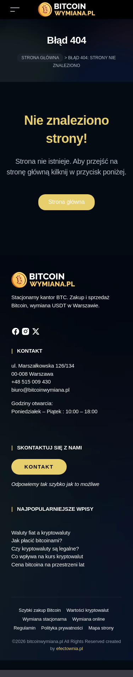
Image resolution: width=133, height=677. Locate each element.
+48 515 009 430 (31, 381)
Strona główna (42, 58)
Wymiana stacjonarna (44, 619)
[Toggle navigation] (15, 9)
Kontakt (39, 466)
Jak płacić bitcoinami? (38, 540)
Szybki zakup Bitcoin (38, 610)
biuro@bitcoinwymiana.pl (42, 389)
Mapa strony (102, 628)
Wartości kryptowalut (88, 610)
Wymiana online (89, 619)
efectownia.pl (78, 648)
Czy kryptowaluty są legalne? (46, 548)
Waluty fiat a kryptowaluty (43, 532)
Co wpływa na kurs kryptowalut (49, 556)
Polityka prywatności (61, 628)
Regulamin (23, 628)
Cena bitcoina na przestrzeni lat (50, 564)
